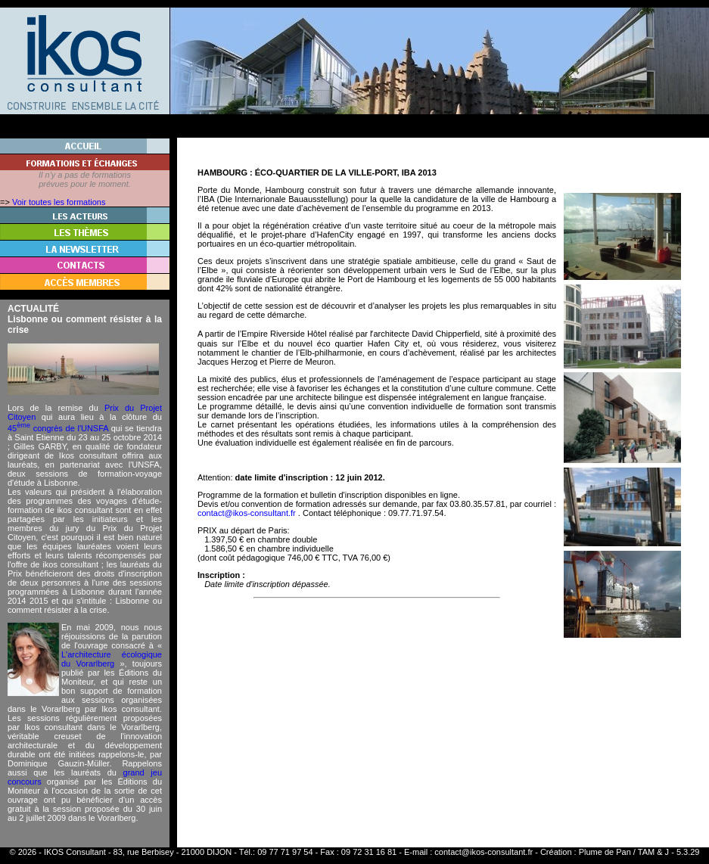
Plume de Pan (605, 851)
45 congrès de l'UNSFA (58, 428)
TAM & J (653, 851)
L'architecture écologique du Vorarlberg (111, 659)
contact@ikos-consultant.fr (483, 851)
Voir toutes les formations (59, 202)
